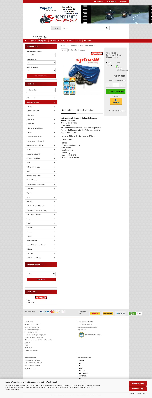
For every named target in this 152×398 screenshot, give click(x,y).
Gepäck (29, 171)
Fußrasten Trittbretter (33, 167)
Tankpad (29, 232)
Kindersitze (30, 188)
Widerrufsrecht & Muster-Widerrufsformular (38, 340)
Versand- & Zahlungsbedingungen (35, 335)
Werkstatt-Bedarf (32, 240)
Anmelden (41, 279)
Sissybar (29, 219)
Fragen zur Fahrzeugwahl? (38, 41)
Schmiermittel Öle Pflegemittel (36, 206)
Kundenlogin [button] (111, 1)
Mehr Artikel (30, 302)
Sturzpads (30, 227)
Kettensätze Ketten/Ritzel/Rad (36, 184)
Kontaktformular (30, 369)
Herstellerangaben (85, 110)
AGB (26, 345)
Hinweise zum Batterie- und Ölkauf (61, 41)
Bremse (29, 132)
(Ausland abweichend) (122, 70)
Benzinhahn (30, 124)
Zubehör (29, 249)
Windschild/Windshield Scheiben (37, 245)
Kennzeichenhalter (32, 180)
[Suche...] (56, 28)
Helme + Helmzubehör (33, 175)
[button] (99, 1)
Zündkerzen (30, 253)
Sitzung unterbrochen (31, 332)
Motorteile (30, 201)
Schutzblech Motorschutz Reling (36, 210)
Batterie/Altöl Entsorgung (32, 329)
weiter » (64, 50)
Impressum (88, 41)
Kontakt (78, 41)
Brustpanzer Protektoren (34, 137)
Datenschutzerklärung (12, 389)
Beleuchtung (30, 119)
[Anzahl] (116, 85)
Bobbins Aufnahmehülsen (35, 128)
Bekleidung (30, 115)
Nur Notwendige (138, 389)
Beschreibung (68, 110)
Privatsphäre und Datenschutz (34, 337)
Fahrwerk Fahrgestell (33, 158)
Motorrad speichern (41, 75)
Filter (28, 162)
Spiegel (29, 223)
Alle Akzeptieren (138, 383)
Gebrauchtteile (31, 98)
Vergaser (29, 236)
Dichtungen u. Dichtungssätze (36, 141)
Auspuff (29, 106)
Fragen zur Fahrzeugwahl (32, 324)
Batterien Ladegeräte (33, 111)
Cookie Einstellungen (31, 350)
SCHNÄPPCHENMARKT (34, 258)
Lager (28, 197)
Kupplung (29, 193)
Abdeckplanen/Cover (33, 102)
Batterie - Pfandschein (32, 327)
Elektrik (29, 149)
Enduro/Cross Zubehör (33, 154)
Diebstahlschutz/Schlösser (35, 145)
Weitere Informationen (137, 393)
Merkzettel (123, 1)
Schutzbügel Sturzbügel (34, 214)
